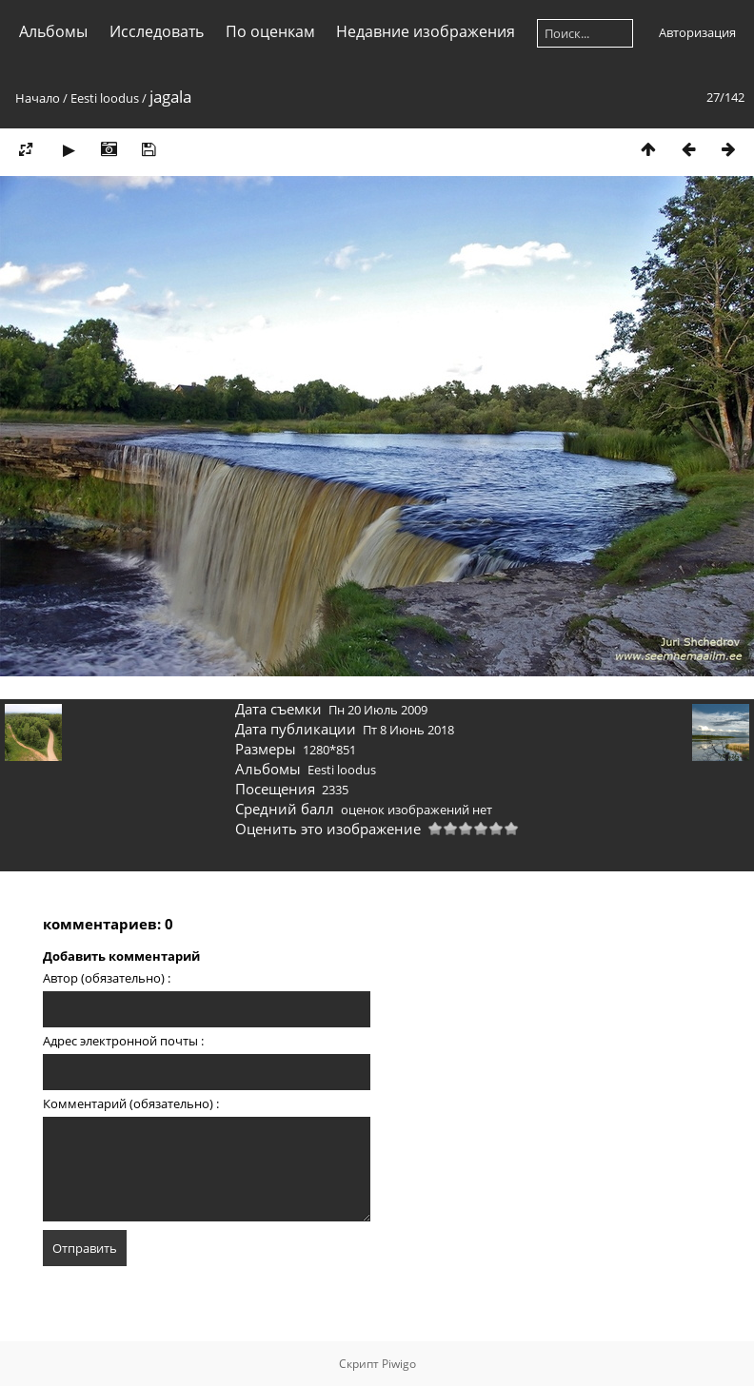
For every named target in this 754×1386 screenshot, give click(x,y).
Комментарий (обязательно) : (131, 1103)
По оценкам (270, 31)
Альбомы (53, 31)
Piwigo (399, 1364)
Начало (37, 98)
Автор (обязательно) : (106, 977)
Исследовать (156, 31)
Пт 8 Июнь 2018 (408, 729)
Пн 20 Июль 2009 (377, 709)
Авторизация (697, 32)
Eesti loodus (104, 98)
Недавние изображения (425, 31)
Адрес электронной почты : (123, 1040)
